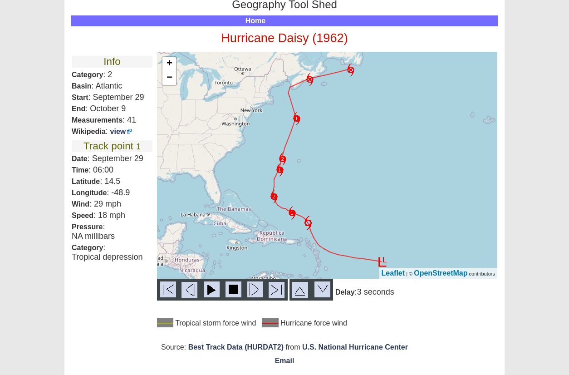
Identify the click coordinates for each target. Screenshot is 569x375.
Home (255, 21)
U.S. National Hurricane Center (355, 347)
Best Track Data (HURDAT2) (236, 347)
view (118, 131)
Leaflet (393, 273)
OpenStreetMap (440, 273)
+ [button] (169, 64)
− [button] (169, 78)
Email (284, 361)
